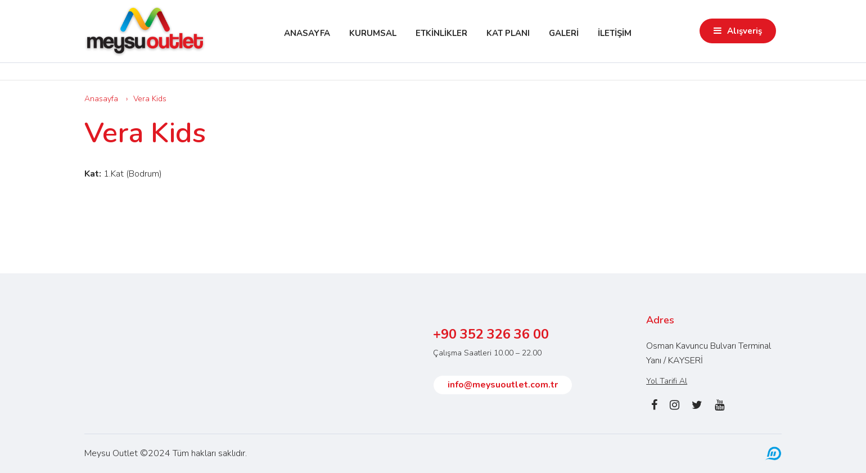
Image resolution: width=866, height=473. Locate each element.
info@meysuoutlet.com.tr (503, 385)
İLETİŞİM (615, 33)
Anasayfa (101, 98)
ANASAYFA (307, 33)
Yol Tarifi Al (666, 381)
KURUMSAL (372, 33)
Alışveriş (744, 31)
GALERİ (564, 33)
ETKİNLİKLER (441, 33)
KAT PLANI (508, 33)
